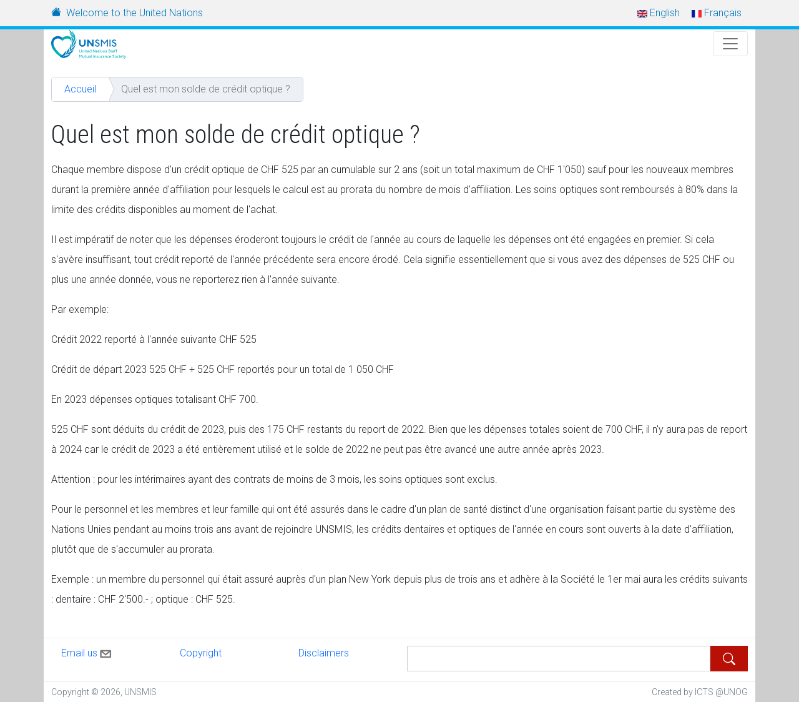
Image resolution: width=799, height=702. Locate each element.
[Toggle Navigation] (730, 43)
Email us (87, 651)
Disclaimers (323, 653)
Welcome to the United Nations (134, 13)
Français (717, 13)
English (658, 13)
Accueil (80, 89)
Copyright (201, 653)
